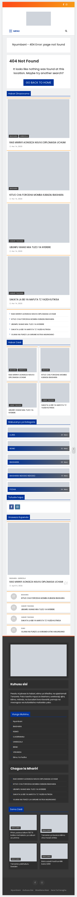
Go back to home (38, 82)
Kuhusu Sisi (28, 890)
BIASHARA (13, 136)
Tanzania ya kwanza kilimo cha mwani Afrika (53, 836)
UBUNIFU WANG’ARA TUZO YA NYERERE (30, 247)
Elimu (23, 628)
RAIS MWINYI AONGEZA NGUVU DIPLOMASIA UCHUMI (37, 142)
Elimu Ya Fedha (20, 757)
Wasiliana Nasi (42, 890)
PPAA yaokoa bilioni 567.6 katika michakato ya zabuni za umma (22, 835)
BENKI (15, 747)
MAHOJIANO (16, 828)
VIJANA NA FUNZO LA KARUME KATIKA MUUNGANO (32, 334)
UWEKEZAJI (24, 136)
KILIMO (16, 731)
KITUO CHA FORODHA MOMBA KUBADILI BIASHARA (36, 195)
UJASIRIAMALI (18, 736)
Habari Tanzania (16, 241)
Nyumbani (19, 44)
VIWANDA (17, 752)
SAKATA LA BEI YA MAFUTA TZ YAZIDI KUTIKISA (34, 299)
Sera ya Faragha (58, 890)
